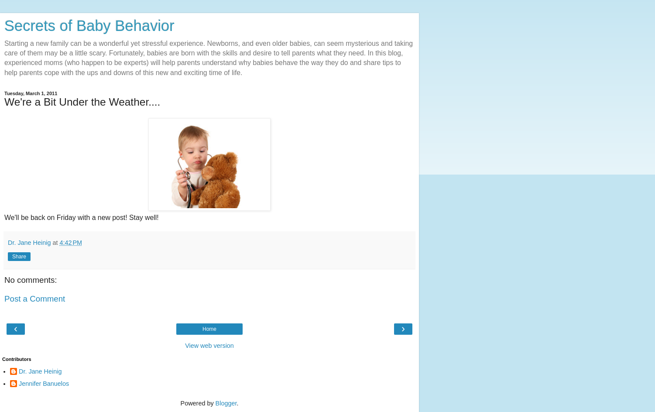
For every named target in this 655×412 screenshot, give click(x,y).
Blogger (226, 403)
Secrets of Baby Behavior (89, 25)
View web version (209, 345)
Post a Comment (34, 298)
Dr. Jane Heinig (40, 371)
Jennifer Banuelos (44, 383)
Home (209, 329)
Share (19, 257)
